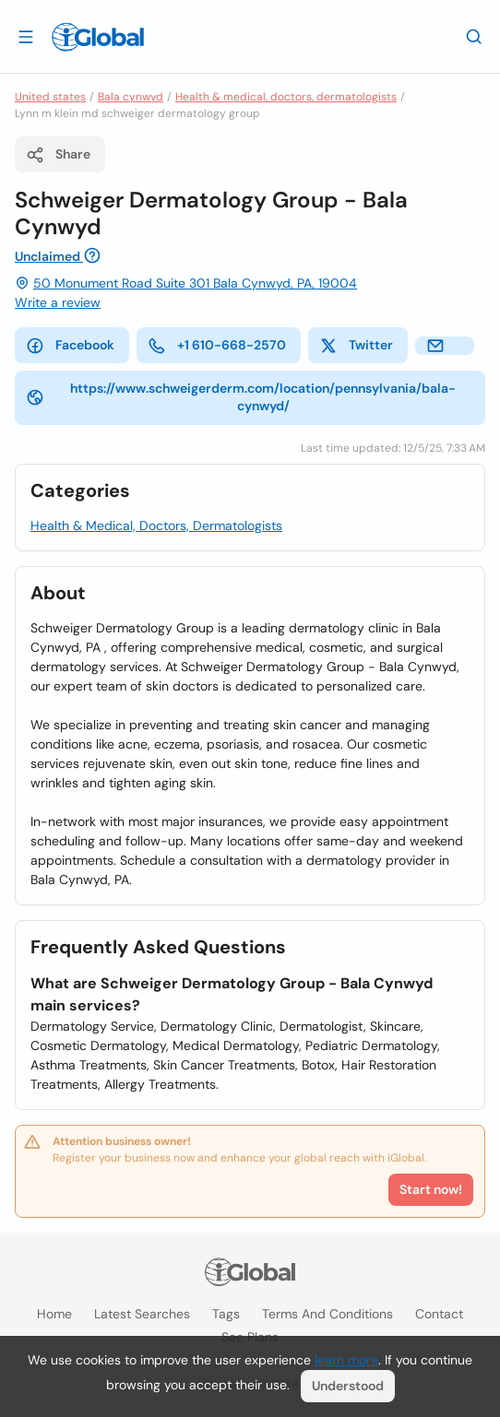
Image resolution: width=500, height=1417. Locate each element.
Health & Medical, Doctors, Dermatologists (156, 525)
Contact (439, 1313)
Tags (226, 1313)
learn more (346, 1360)
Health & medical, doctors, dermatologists (286, 96)
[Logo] (98, 36)
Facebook (70, 346)
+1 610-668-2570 (217, 346)
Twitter (356, 346)
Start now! (430, 1189)
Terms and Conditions (327, 1313)
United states (50, 96)
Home (54, 1313)
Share (58, 155)
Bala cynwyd (130, 96)
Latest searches (142, 1313)
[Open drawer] (25, 36)
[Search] (474, 36)
